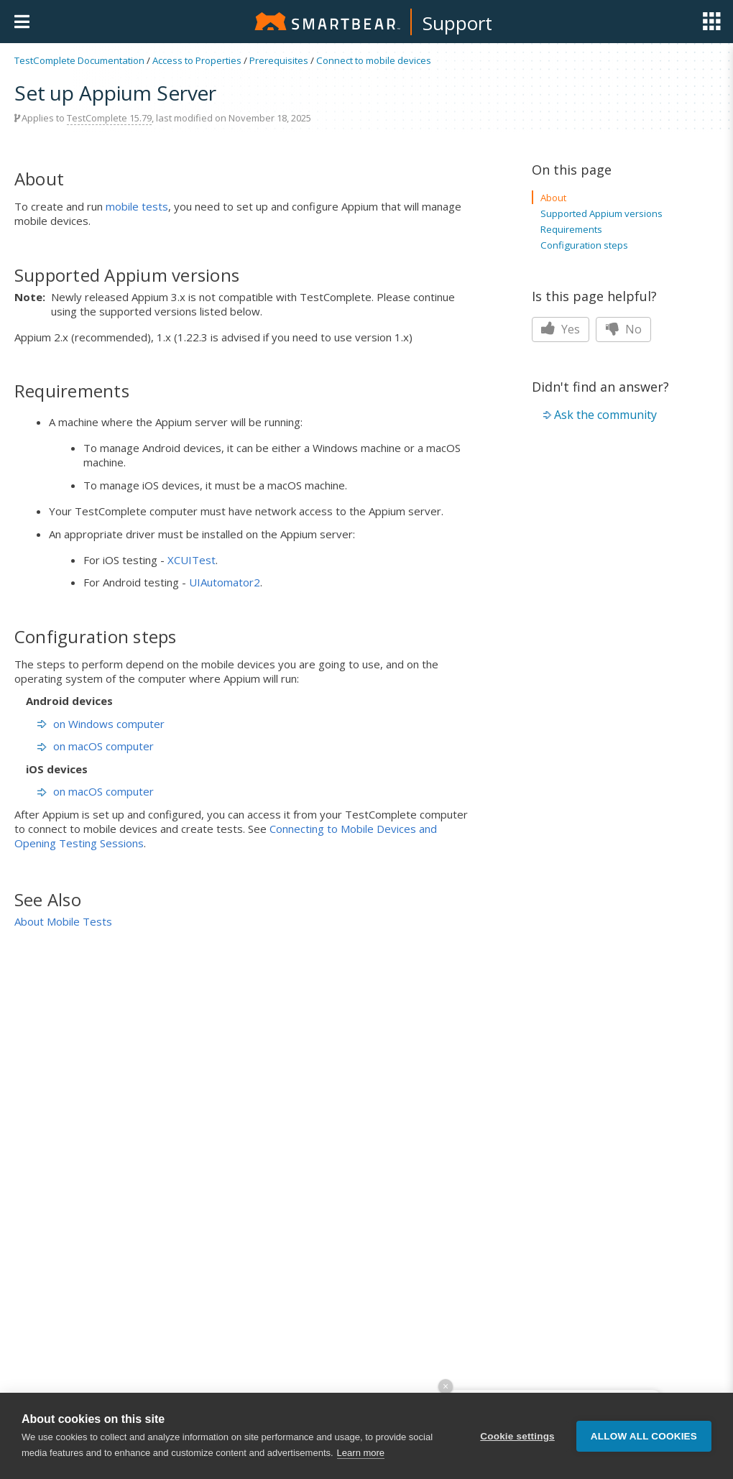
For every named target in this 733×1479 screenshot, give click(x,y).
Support (457, 23)
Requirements (571, 229)
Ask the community (605, 415)
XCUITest (191, 560)
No (623, 329)
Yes (560, 329)
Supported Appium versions (601, 213)
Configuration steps (584, 245)
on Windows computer (101, 724)
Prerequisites (278, 60)
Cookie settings (517, 1436)
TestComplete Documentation (79, 60)
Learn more (360, 1452)
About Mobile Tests (63, 921)
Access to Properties (196, 60)
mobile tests (137, 206)
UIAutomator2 (224, 582)
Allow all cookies (644, 1436)
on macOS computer (95, 746)
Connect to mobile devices (373, 60)
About (553, 197)
